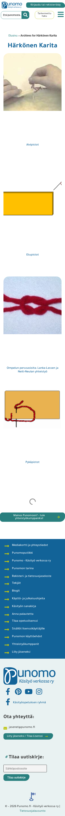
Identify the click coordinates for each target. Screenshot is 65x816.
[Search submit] (25, 15)
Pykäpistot (32, 462)
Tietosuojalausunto (33, 811)
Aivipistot (32, 145)
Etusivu (13, 35)
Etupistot (32, 255)
